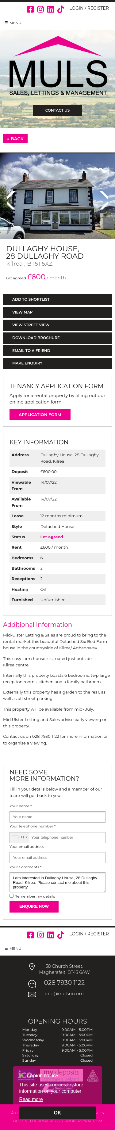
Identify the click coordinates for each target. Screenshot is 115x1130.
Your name (21, 806)
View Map (22, 312)
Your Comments (25, 867)
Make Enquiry (27, 363)
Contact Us (57, 110)
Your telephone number (33, 826)
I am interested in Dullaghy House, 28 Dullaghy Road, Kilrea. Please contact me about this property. (57, 882)
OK (57, 1112)
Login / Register (89, 8)
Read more (31, 1099)
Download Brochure (36, 337)
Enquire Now (34, 906)
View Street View (30, 325)
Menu (15, 22)
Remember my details (34, 896)
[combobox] (19, 837)
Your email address (27, 847)
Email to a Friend (31, 350)
